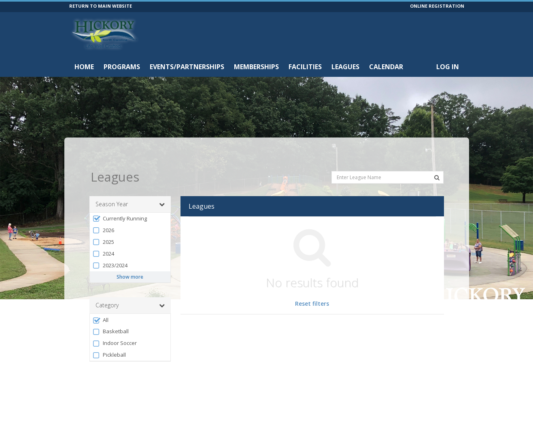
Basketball (111, 315)
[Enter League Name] (387, 160)
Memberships (256, 66)
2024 (103, 237)
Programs (122, 66)
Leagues (345, 66)
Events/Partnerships (187, 66)
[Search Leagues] (437, 161)
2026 (103, 214)
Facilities (305, 66)
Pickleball (109, 338)
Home (84, 66)
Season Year (130, 188)
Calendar (386, 66)
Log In (447, 66)
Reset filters (312, 287)
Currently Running (120, 202)
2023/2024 (110, 249)
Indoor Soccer (115, 326)
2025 (103, 225)
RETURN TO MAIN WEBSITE (100, 6)
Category (130, 289)
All (100, 303)
